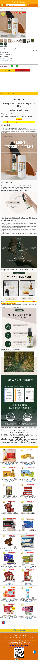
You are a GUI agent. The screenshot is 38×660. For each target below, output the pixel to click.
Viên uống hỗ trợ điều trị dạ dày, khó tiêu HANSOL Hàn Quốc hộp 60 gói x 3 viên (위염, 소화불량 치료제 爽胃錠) (27, 566)
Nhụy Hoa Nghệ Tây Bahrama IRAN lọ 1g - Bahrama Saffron (28, 583)
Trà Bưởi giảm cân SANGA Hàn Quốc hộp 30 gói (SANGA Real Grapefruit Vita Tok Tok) (9, 600)
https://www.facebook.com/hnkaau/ (13, 638)
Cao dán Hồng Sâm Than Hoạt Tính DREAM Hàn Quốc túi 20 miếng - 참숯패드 (9, 497)
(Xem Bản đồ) (33, 640)
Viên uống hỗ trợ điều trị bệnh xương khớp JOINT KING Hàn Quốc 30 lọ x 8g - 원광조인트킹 (9, 566)
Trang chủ (2, 8)
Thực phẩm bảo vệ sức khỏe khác (21, 8)
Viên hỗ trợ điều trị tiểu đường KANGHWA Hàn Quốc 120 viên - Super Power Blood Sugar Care (27, 497)
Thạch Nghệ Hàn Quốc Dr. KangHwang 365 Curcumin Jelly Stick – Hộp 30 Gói (9, 480)
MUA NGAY (23, 70)
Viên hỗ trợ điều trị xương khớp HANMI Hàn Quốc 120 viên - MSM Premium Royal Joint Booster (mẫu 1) (27, 548)
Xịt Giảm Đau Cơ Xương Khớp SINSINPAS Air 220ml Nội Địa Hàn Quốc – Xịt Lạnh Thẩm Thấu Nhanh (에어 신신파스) (28, 600)
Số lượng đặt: (3, 66)
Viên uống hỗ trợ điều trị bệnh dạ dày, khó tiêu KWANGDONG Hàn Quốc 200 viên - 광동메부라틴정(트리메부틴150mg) (28, 617)
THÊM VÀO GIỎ (7, 70)
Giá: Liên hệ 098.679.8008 (6, 60)
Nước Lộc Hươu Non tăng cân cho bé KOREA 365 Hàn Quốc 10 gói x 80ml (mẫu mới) (27, 480)
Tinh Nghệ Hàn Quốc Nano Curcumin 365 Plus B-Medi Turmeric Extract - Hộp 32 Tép (27, 463)
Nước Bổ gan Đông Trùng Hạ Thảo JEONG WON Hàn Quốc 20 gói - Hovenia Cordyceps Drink (28, 514)
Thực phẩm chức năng (9, 8)
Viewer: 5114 (34, 50)
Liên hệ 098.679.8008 (9, 464)
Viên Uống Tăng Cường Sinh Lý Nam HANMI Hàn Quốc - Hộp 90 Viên (9, 531)
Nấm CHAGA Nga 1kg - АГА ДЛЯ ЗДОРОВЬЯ (9, 548)
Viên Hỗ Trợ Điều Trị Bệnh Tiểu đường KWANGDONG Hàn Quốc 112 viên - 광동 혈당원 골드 (9, 617)
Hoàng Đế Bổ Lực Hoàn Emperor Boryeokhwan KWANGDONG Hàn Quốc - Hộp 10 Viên (9, 463)
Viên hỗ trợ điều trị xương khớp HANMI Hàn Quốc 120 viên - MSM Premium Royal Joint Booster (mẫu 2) (27, 531)
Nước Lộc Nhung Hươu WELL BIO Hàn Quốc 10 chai (9, 583)
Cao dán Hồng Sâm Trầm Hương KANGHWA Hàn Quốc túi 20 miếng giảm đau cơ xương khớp (9, 514)
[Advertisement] (18, 81)
